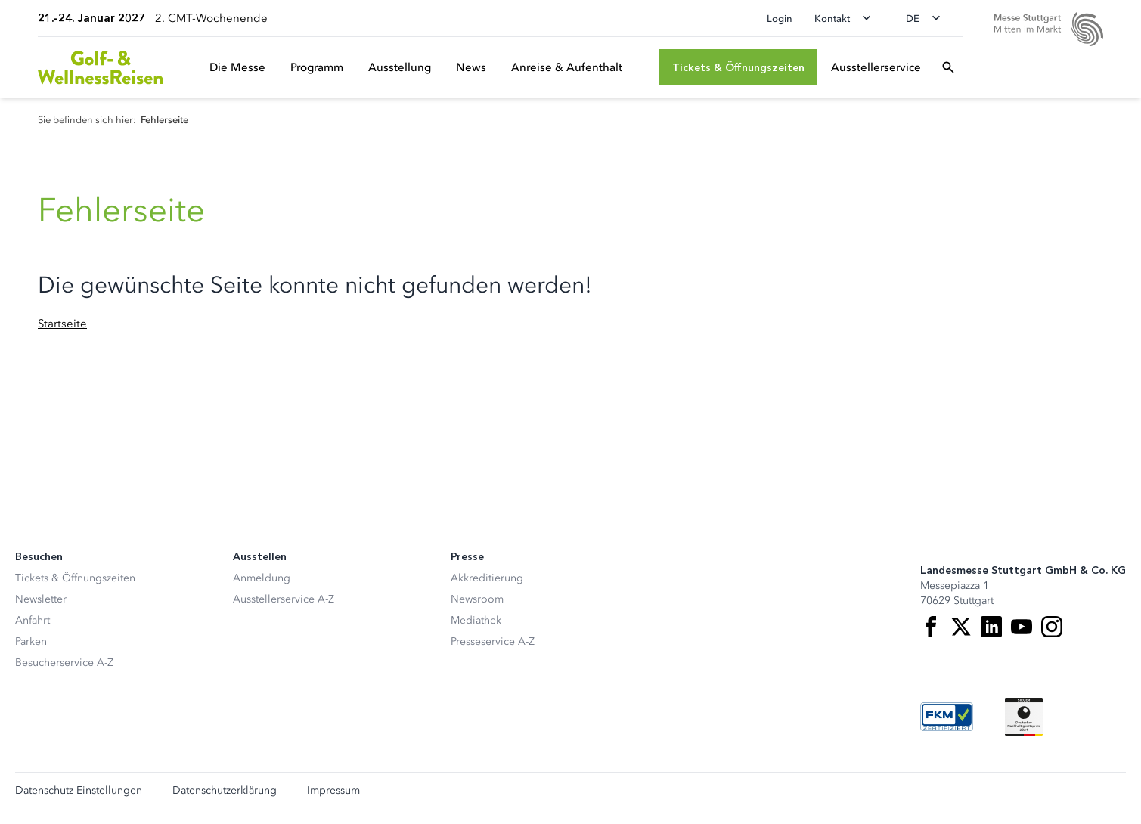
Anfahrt (32, 620)
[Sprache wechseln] (928, 18)
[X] (961, 626)
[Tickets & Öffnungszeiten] (738, 67)
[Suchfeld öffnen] (948, 67)
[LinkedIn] (991, 626)
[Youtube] (1021, 626)
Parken (31, 641)
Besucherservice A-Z (64, 662)
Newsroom (477, 599)
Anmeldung (261, 578)
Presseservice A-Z (493, 641)
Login (779, 18)
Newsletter (41, 599)
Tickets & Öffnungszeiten (75, 578)
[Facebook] (930, 626)
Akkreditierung (487, 578)
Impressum (333, 791)
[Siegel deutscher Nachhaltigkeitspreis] (1023, 717)
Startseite (62, 323)
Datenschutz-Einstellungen (78, 791)
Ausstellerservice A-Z (283, 599)
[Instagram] (1051, 626)
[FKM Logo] (946, 717)
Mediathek (476, 620)
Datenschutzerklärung (224, 791)
